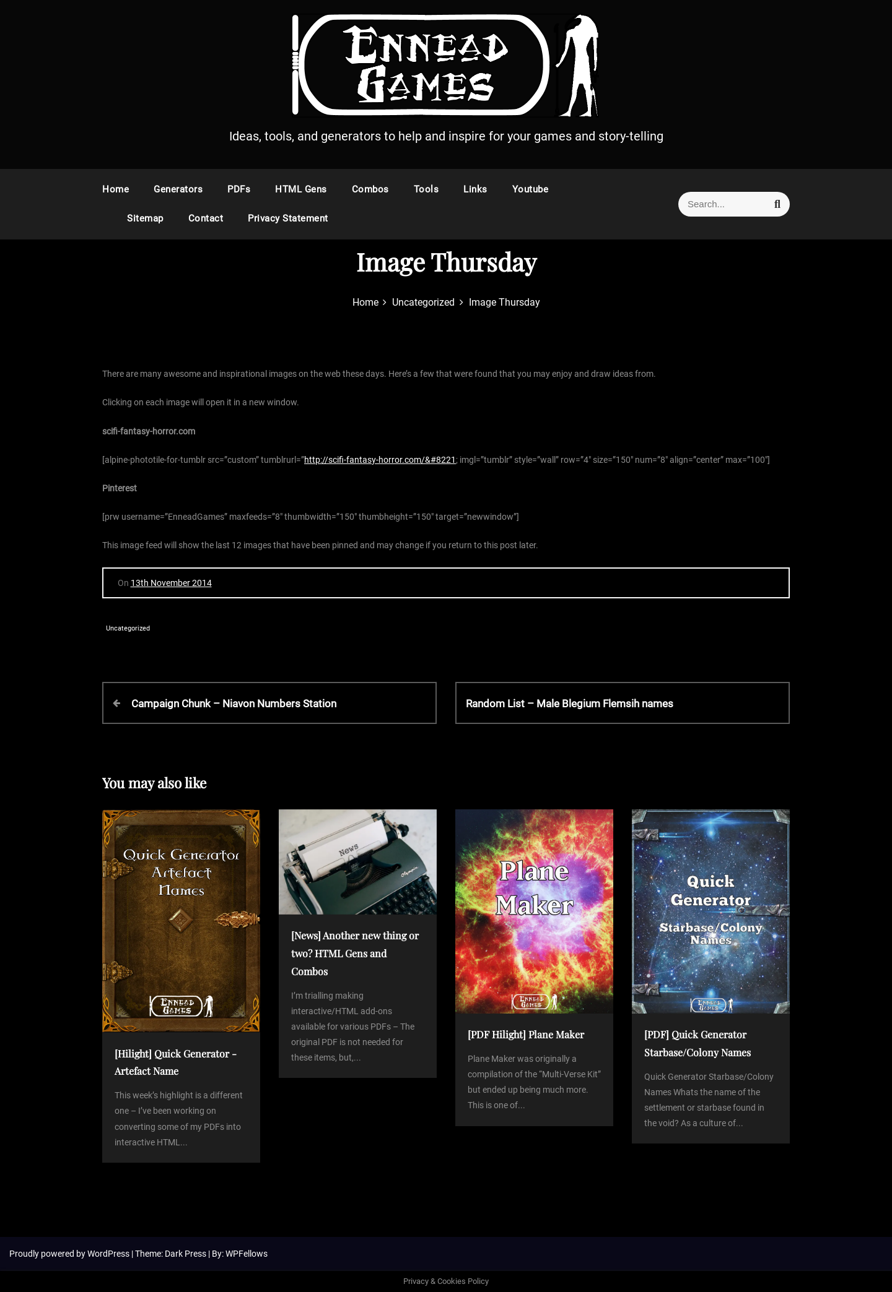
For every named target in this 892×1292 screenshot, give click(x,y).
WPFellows (246, 1254)
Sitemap (145, 218)
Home (115, 189)
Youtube (530, 189)
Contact (206, 218)
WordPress (109, 1254)
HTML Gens (301, 189)
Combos (370, 189)
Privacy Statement (288, 218)
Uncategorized (128, 628)
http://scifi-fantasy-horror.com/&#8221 (380, 460)
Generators (178, 189)
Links (475, 189)
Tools (426, 189)
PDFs (238, 189)
